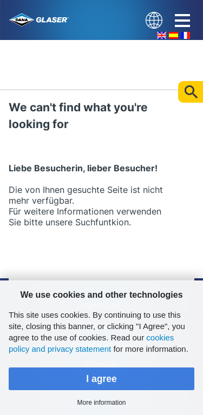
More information (101, 402)
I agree (101, 378)
